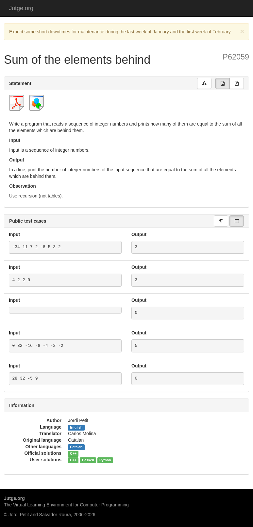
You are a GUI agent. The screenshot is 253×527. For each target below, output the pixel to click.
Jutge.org (21, 8)
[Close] (242, 31)
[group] (222, 83)
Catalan (76, 447)
